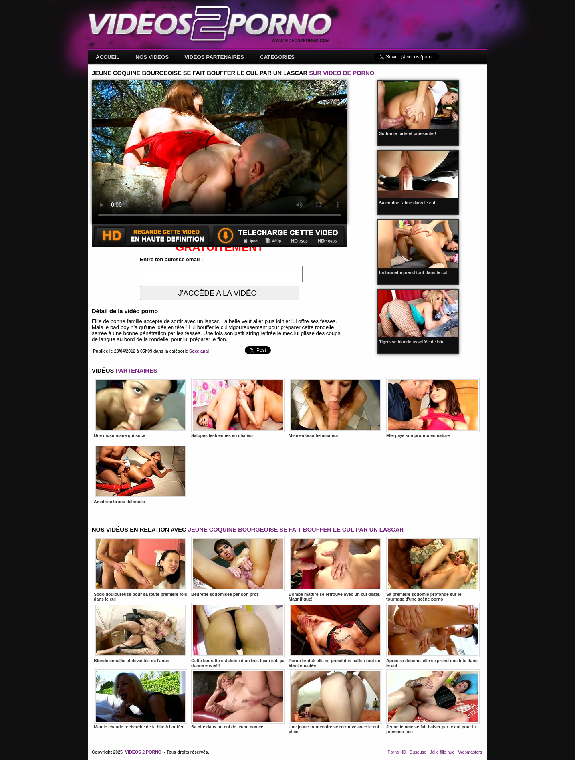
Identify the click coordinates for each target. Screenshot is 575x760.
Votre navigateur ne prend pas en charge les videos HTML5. (219, 152)
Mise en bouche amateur (335, 408)
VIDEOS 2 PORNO (143, 752)
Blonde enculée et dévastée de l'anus (140, 633)
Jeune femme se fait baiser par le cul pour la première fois (433, 701)
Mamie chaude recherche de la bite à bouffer (140, 699)
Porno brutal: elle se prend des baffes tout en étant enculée (335, 635)
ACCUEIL (107, 57)
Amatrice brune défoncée (140, 474)
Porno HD (397, 752)
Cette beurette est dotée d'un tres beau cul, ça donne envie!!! (238, 635)
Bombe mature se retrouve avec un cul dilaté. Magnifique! (335, 569)
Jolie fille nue (442, 752)
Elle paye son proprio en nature (433, 408)
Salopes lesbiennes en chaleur (238, 408)
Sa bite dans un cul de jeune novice (238, 699)
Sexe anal (199, 351)
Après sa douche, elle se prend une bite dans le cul (433, 635)
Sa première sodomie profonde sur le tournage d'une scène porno (433, 569)
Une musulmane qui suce (140, 408)
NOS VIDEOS (152, 57)
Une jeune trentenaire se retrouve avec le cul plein (335, 701)
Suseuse (418, 752)
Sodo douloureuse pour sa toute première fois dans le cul (140, 569)
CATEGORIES (277, 57)
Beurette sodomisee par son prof (238, 567)
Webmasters (470, 752)
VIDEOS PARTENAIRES (214, 57)
